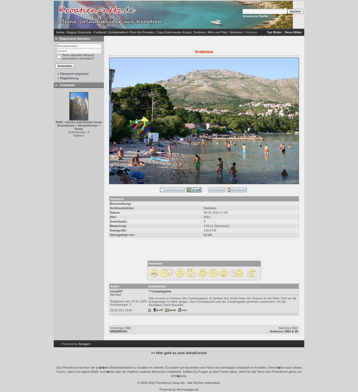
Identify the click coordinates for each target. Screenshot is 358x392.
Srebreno (236, 32)
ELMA (208, 234)
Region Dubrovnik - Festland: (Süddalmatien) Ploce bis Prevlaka (111, 32)
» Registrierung (68, 78)
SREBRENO (118, 331)
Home (60, 32)
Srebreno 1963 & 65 (284, 331)
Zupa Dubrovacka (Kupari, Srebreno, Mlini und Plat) (192, 32)
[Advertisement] (212, 15)
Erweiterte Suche (255, 16)
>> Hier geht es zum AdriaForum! (179, 353)
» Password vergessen (73, 73)
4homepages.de (187, 389)
